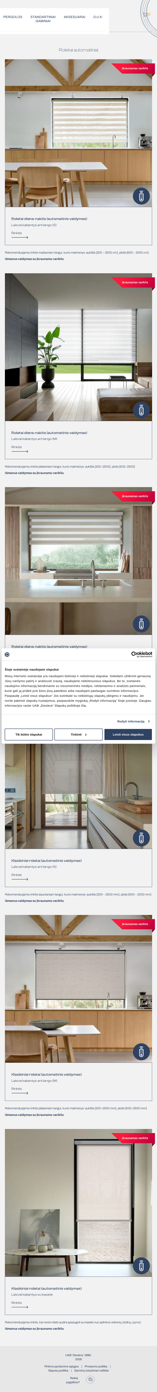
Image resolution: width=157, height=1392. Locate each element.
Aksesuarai (74, 17)
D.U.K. (98, 17)
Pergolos (12, 17)
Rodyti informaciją (131, 721)
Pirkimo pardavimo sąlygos (61, 1366)
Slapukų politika (58, 1370)
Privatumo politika (96, 1366)
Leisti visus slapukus (128, 734)
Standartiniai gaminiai (43, 19)
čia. (84, 705)
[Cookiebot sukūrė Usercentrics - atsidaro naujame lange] (134, 655)
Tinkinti (78, 734)
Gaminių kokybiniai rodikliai (91, 1370)
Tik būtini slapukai (29, 734)
